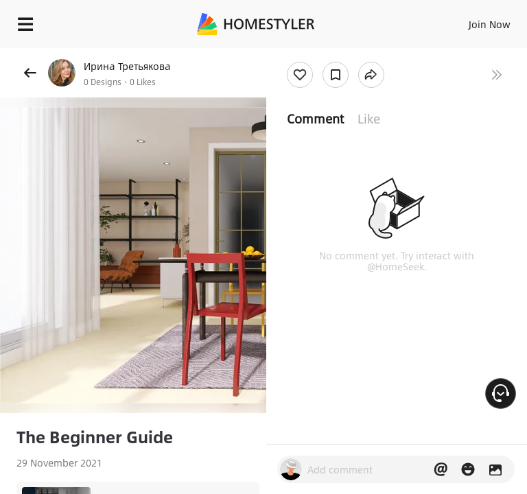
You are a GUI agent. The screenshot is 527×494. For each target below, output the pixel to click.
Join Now (490, 24)
